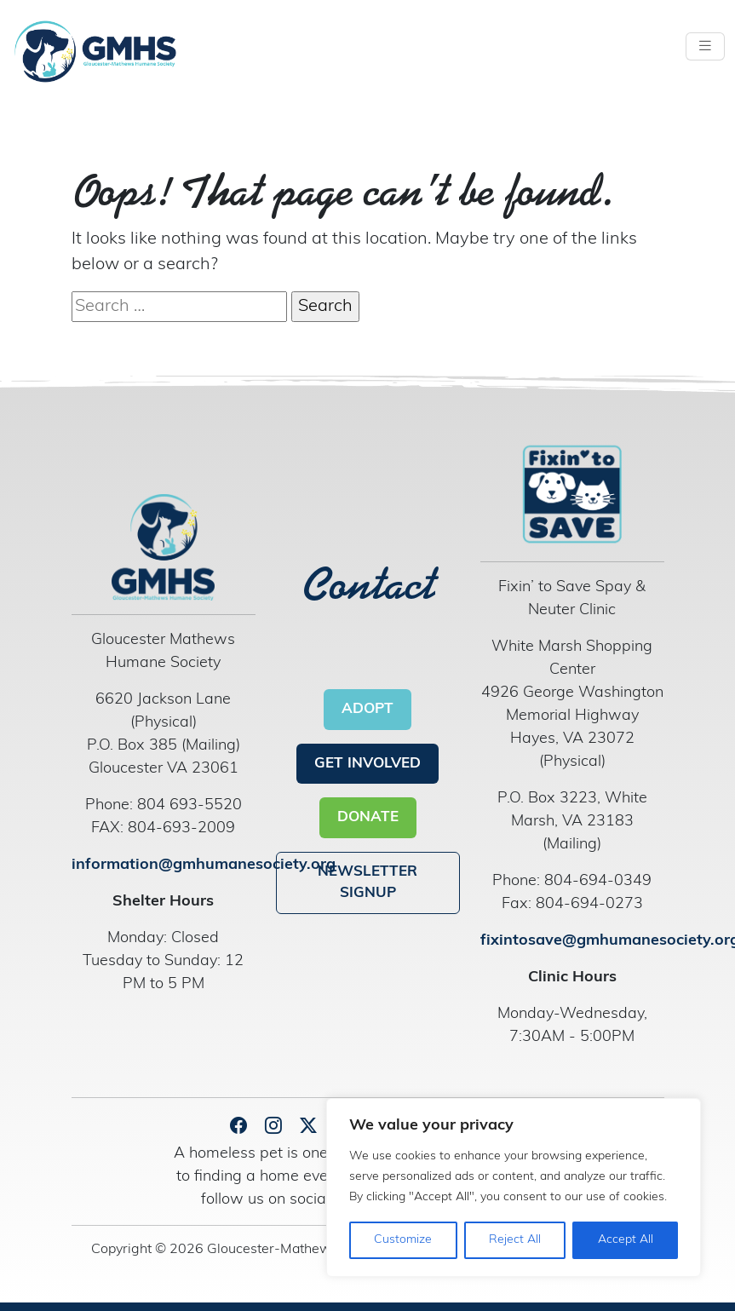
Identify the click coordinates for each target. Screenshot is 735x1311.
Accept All (625, 1239)
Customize (403, 1239)
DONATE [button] (368, 817)
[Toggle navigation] (705, 46)
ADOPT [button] (367, 709)
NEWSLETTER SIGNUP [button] (367, 883)
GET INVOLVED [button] (367, 763)
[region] (513, 1187)
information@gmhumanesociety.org (204, 865)
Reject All (515, 1239)
